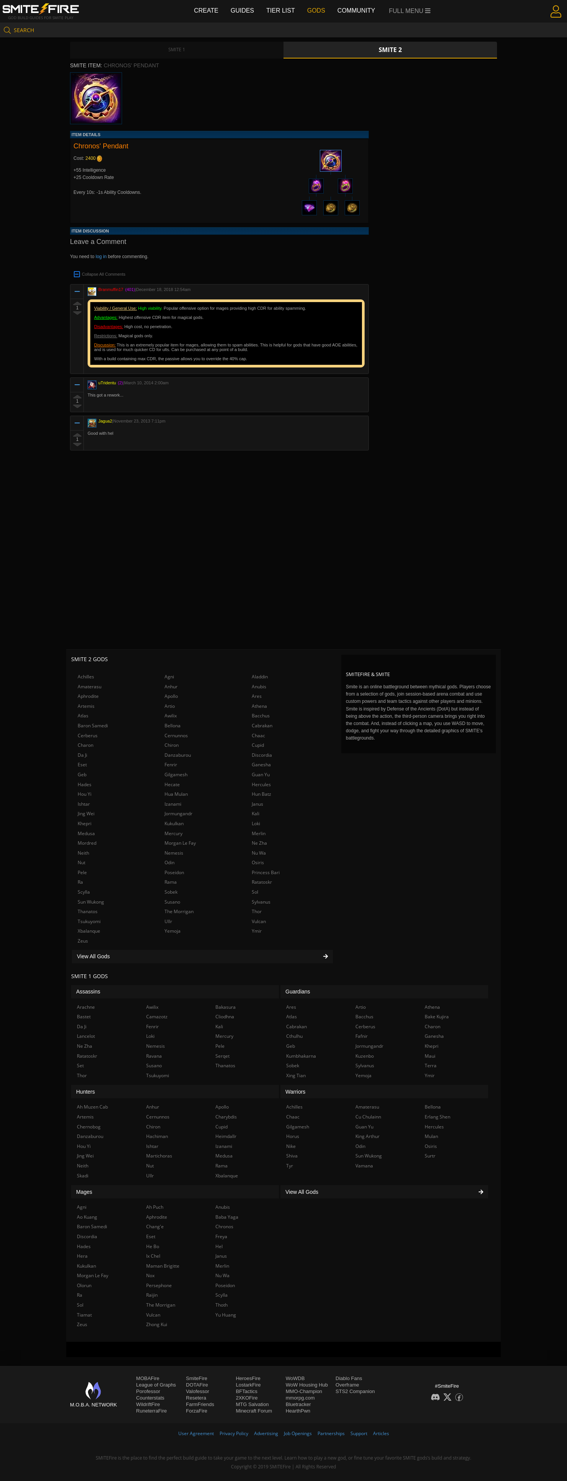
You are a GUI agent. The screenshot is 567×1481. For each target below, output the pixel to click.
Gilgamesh (176, 774)
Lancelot (86, 1036)
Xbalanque (89, 931)
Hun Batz (261, 794)
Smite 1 (176, 49)
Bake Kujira (437, 1016)
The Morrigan (179, 911)
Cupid (258, 745)
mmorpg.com (300, 1398)
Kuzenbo (364, 1056)
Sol (255, 892)
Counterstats (150, 1398)
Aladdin (260, 676)
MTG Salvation (252, 1404)
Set (80, 1065)
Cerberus (88, 735)
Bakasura (225, 1007)
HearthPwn (298, 1411)
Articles (381, 1433)
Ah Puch (154, 1207)
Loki (256, 823)
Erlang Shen (437, 1117)
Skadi (82, 1175)
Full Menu (410, 11)
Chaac (258, 735)
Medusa (86, 833)
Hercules (261, 784)
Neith (83, 853)
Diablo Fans (349, 1378)
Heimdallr (225, 1136)
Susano (172, 902)
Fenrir (171, 764)
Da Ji (82, 755)
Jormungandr (178, 813)
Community (356, 10)
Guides (242, 10)
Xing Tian (296, 1075)
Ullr (168, 921)
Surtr (430, 1156)
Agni (169, 676)
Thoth (221, 1305)
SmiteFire (196, 1378)
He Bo (152, 1246)
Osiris (258, 862)
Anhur (171, 686)
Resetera (196, 1398)
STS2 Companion (355, 1391)
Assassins (88, 991)
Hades (84, 784)
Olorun (84, 1285)
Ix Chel (153, 1256)
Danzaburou (178, 755)
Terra (431, 1065)
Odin (169, 862)
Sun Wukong (91, 902)
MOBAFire (148, 1378)
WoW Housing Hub (307, 1385)
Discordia (262, 755)
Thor (257, 911)
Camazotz (157, 1016)
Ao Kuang (87, 1217)
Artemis (86, 706)
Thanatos (88, 911)
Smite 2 (390, 50)
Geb (82, 774)
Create (206, 10)
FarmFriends (200, 1404)
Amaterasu (89, 686)
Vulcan (259, 921)
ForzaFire (196, 1411)
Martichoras (159, 1156)
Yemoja (173, 931)
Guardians (297, 991)
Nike (291, 1146)
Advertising (266, 1433)
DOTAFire (197, 1385)
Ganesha (261, 764)
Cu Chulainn (368, 1117)
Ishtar (84, 804)
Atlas (83, 715)
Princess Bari (266, 872)
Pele (82, 872)
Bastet (84, 1016)
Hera (82, 1256)
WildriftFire (148, 1404)
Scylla (84, 892)
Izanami (173, 804)
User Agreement (196, 1433)
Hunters (85, 1092)
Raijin (152, 1295)
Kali (255, 813)
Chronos (224, 1226)
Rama (171, 882)
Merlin (259, 833)
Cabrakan (262, 725)
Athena (259, 706)
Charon (85, 745)
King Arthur (367, 1136)
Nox (150, 1275)
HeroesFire (248, 1378)
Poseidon (174, 872)
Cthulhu (294, 1036)
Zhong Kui (156, 1324)
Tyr (289, 1165)
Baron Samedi (93, 725)
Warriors (295, 1092)
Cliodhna (224, 1016)
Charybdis (226, 1117)
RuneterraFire (151, 1411)
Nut (81, 862)
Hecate (172, 784)
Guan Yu (261, 774)
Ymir (257, 931)
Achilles (86, 676)
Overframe (347, 1385)
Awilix (171, 715)
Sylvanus (261, 902)
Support (358, 1433)
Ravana (154, 1056)
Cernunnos (176, 735)
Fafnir (361, 1036)
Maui (430, 1056)
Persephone (159, 1285)
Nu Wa (259, 853)
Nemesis (174, 853)
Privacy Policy (234, 1433)
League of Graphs (156, 1385)
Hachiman (157, 1136)
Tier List (280, 10)
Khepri (84, 823)
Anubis (259, 686)
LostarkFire (248, 1385)
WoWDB (295, 1378)
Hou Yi (84, 794)
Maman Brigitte (162, 1266)
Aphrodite (88, 696)
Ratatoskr (262, 882)
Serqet (222, 1056)
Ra (80, 882)
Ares (257, 696)
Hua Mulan (176, 794)
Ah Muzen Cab (92, 1107)
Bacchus (261, 715)
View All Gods (202, 956)
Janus (257, 804)
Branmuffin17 (110, 289)
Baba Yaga (226, 1217)
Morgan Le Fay (180, 843)
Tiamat (84, 1315)
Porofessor (148, 1391)
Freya (221, 1236)
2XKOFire (246, 1398)
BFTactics (246, 1391)
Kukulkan (174, 823)
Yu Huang (225, 1315)
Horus (292, 1136)
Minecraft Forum (254, 1411)
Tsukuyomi (89, 921)
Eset (82, 764)
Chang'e (155, 1226)
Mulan (431, 1136)
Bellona (173, 725)
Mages (84, 1192)
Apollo (171, 696)
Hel (219, 1246)
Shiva (292, 1156)
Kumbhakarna (301, 1056)
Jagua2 (105, 421)
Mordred (87, 843)
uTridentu (107, 382)
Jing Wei (86, 813)
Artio (170, 706)
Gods (316, 10)
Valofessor (197, 1391)
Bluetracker (298, 1404)
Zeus (83, 941)
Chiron (172, 745)
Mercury (173, 833)
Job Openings (298, 1433)
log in (101, 256)
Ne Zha (259, 843)
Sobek (171, 892)
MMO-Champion (304, 1391)
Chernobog (89, 1126)
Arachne (86, 1007)
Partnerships (331, 1433)
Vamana (364, 1165)
